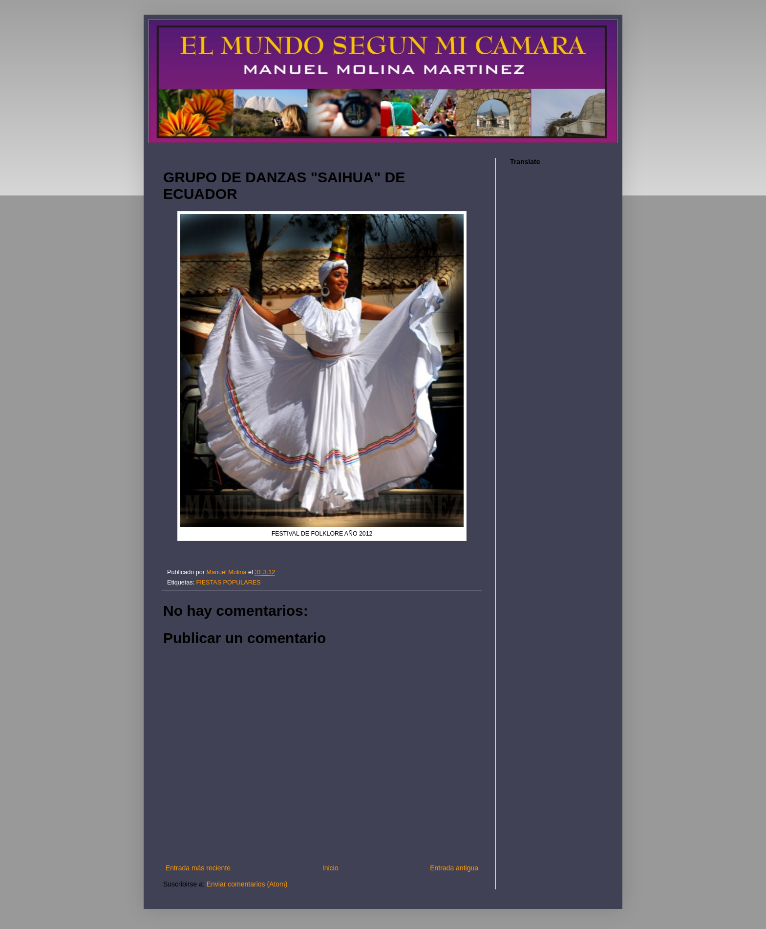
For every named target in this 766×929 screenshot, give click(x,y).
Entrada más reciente (198, 868)
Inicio (330, 868)
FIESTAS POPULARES (228, 582)
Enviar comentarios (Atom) (247, 884)
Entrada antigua (454, 868)
